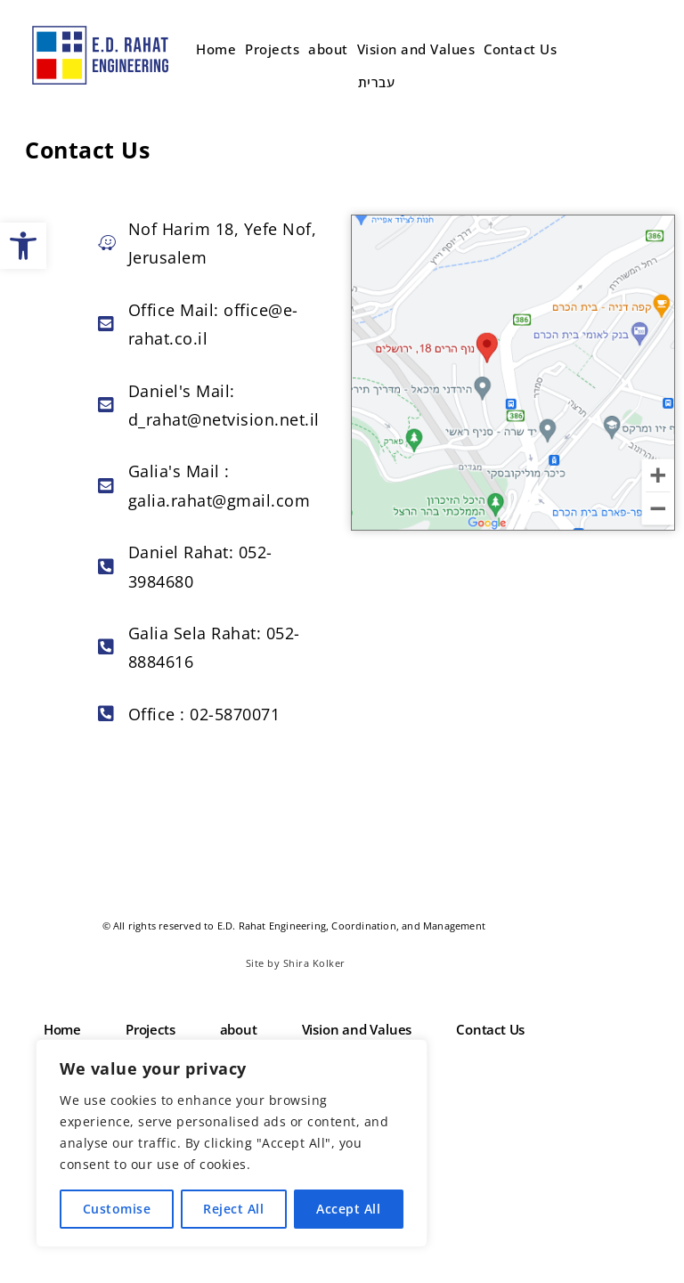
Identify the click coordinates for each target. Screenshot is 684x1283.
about (328, 49)
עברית (376, 82)
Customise (117, 1208)
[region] (232, 1143)
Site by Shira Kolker (296, 963)
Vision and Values (416, 49)
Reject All (233, 1208)
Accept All (348, 1208)
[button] (23, 246)
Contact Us (520, 49)
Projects (272, 49)
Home (216, 49)
